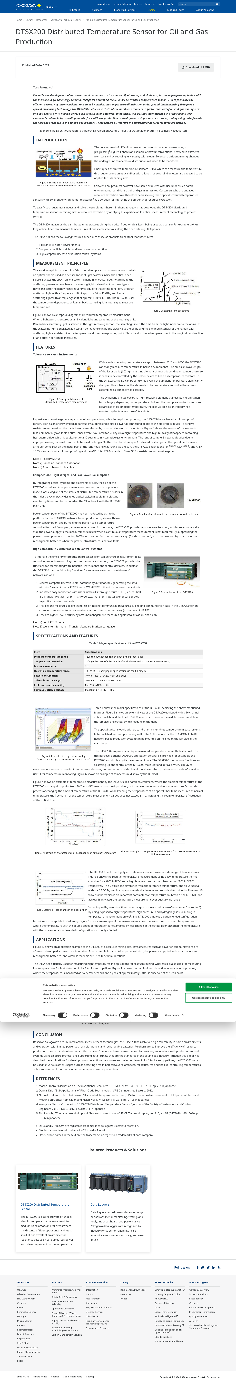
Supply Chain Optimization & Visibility (66, 1322)
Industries (74, 9)
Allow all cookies (209, 1348)
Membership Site (166, 4)
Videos (123, 1298)
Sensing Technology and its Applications (169, 1331)
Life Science (92, 1316)
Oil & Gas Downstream (28, 1294)
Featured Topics (175, 9)
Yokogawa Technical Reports (66, 19)
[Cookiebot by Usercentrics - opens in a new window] (21, 1376)
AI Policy (193, 1321)
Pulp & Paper (23, 1338)
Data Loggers (100, 1204)
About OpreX (161, 1298)
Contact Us (150, 4)
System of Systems (164, 1303)
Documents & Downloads (133, 1289)
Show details (172, 1376)
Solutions (97, 9)
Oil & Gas (21, 1289)
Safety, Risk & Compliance (65, 1297)
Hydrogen (22, 1316)
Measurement (93, 1298)
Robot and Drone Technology (169, 1321)
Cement (21, 1325)
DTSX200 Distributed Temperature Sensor (47, 1206)
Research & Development (202, 1307)
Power (20, 1307)
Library (151, 9)
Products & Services (125, 9)
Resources (41, 19)
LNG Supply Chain (26, 1298)
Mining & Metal (24, 1321)
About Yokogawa (205, 9)
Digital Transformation (166, 1312)
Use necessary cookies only (208, 1359)
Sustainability (196, 1298)
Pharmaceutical (25, 1329)
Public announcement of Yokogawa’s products (98, 1322)
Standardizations (163, 1337)
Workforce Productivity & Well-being (67, 1291)
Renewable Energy (26, 1312)
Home (19, 19)
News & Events (103, 4)
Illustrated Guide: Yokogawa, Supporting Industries (203, 1327)
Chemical (21, 1303)
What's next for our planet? (168, 1289)
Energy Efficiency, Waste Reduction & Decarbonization (66, 1314)
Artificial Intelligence (165, 1316)
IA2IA (157, 1307)
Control (89, 1294)
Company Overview (199, 1289)
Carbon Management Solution (67, 1334)
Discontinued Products (97, 1328)
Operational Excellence (63, 1308)
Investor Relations (122, 4)
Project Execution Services (99, 1307)
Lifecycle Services (95, 1312)
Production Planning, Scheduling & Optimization (65, 1329)
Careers (138, 4)
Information (92, 1289)
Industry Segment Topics (167, 1294)
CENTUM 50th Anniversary (168, 1325)
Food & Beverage (25, 1334)
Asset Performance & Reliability (62, 1303)
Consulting (91, 1303)
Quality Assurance (198, 1316)
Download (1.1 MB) (196, 67)
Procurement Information (202, 1312)
